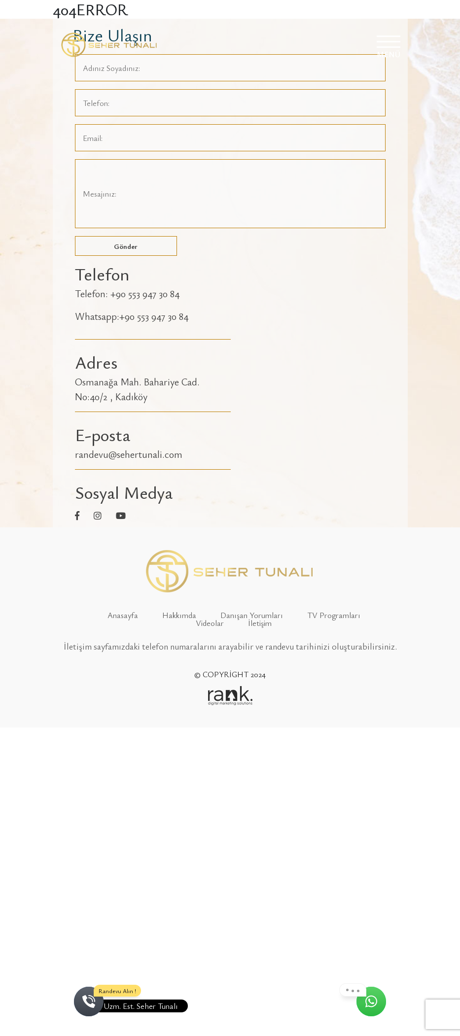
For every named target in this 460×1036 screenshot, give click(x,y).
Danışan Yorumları (251, 615)
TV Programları (333, 615)
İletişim (260, 623)
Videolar (210, 623)
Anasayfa (122, 615)
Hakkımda (179, 615)
